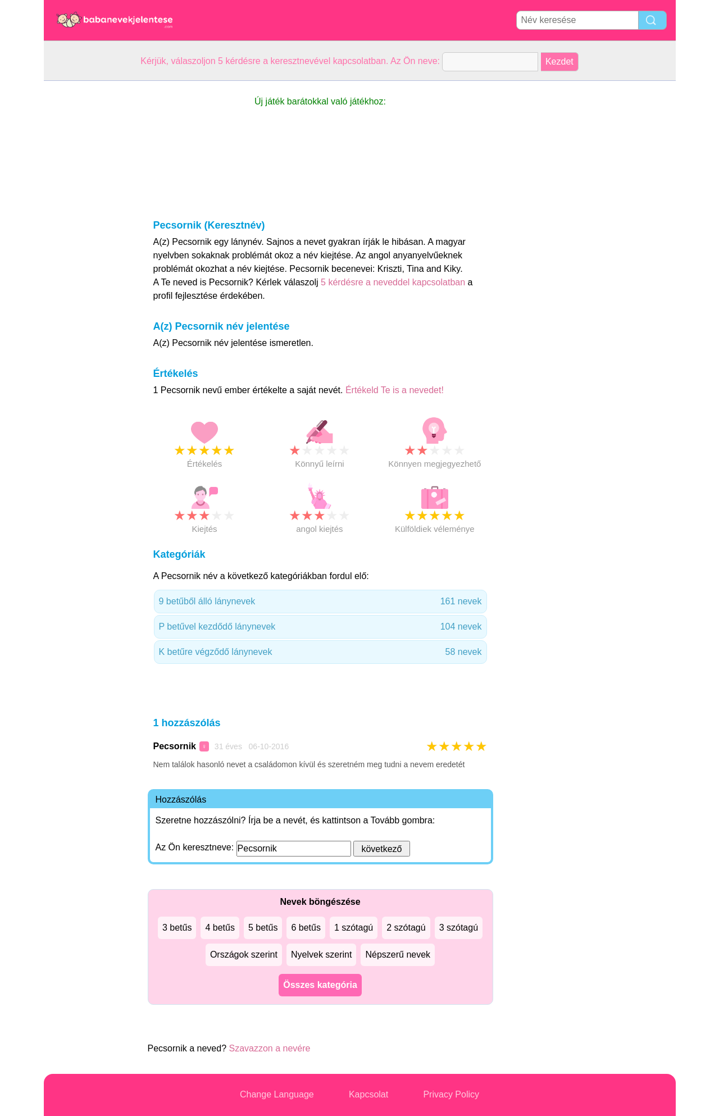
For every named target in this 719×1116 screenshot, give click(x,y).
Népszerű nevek (397, 954)
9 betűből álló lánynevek (320, 601)
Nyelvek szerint (321, 954)
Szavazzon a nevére (269, 1048)
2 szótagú (405, 927)
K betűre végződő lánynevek (320, 652)
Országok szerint (243, 954)
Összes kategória (320, 985)
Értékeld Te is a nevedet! (394, 390)
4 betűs (219, 927)
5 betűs (262, 927)
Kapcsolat (368, 1094)
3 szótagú (458, 927)
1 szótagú (353, 927)
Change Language (277, 1094)
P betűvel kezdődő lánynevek (320, 627)
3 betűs (177, 927)
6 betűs (305, 927)
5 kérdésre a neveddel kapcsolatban (394, 282)
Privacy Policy (451, 1094)
